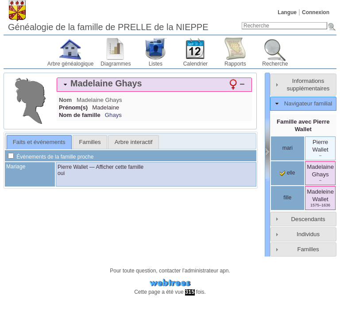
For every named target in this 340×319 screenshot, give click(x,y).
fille (287, 198)
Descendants (308, 219)
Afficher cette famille (119, 167)
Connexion (315, 12)
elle (287, 173)
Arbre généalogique (70, 64)
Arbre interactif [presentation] (134, 142)
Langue (287, 12)
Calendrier (195, 64)
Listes (155, 64)
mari (287, 148)
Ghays (113, 115)
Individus (308, 234)
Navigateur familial (308, 103)
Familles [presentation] (90, 142)
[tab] (154, 85)
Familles (308, 249)
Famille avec (303, 125)
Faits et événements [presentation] (39, 142)
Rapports (235, 64)
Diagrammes (115, 64)
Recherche (275, 64)
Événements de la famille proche (50, 157)
